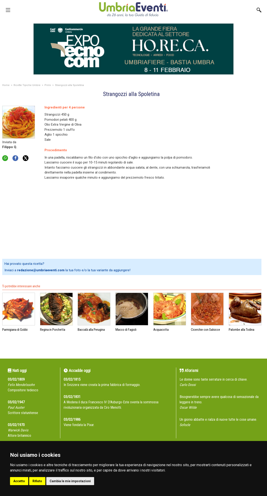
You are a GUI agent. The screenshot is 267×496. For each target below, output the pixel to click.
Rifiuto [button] (37, 481)
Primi (47, 85)
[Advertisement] (131, 222)
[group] (133, 49)
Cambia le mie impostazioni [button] (70, 481)
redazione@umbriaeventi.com (41, 270)
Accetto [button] (19, 481)
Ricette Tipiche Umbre (27, 85)
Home (6, 85)
